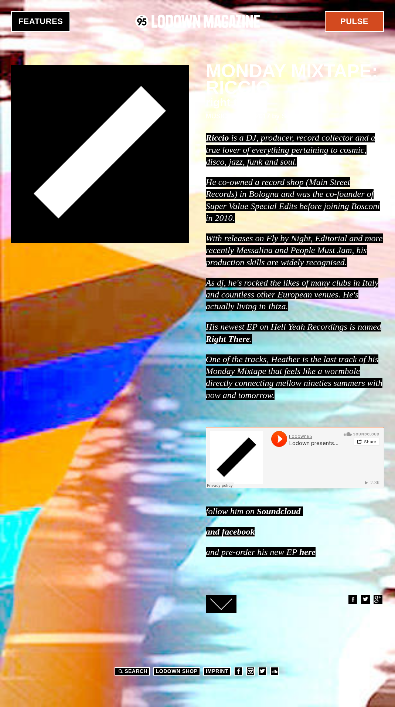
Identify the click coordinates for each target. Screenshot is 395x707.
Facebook (352, 599)
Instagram (250, 671)
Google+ (378, 599)
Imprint (217, 671)
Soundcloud (279, 511)
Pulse (354, 21)
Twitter (365, 599)
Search (131, 671)
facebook (238, 531)
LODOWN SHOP (177, 671)
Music (216, 116)
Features (40, 21)
